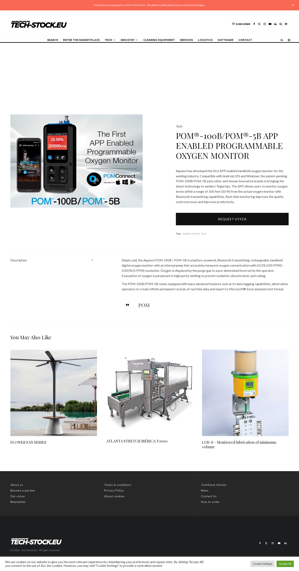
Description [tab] (18, 260)
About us (16, 484)
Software (225, 40)
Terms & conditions (117, 484)
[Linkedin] (275, 24)
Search (52, 40)
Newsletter (18, 502)
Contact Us (209, 496)
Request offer (232, 219)
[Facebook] (254, 24)
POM (144, 304)
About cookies (114, 496)
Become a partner (22, 490)
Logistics (205, 40)
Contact (245, 40)
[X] (259, 24)
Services (186, 40)
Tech (108, 40)
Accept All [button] (285, 563)
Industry (128, 40)
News (204, 490)
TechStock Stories (213, 484)
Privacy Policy (114, 490)
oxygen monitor (191, 233)
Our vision (17, 496)
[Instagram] (264, 24)
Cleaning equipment (159, 40)
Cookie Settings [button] (262, 563)
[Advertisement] (149, 74)
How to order (210, 502)
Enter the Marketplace (81, 40)
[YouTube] (270, 24)
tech (203, 233)
